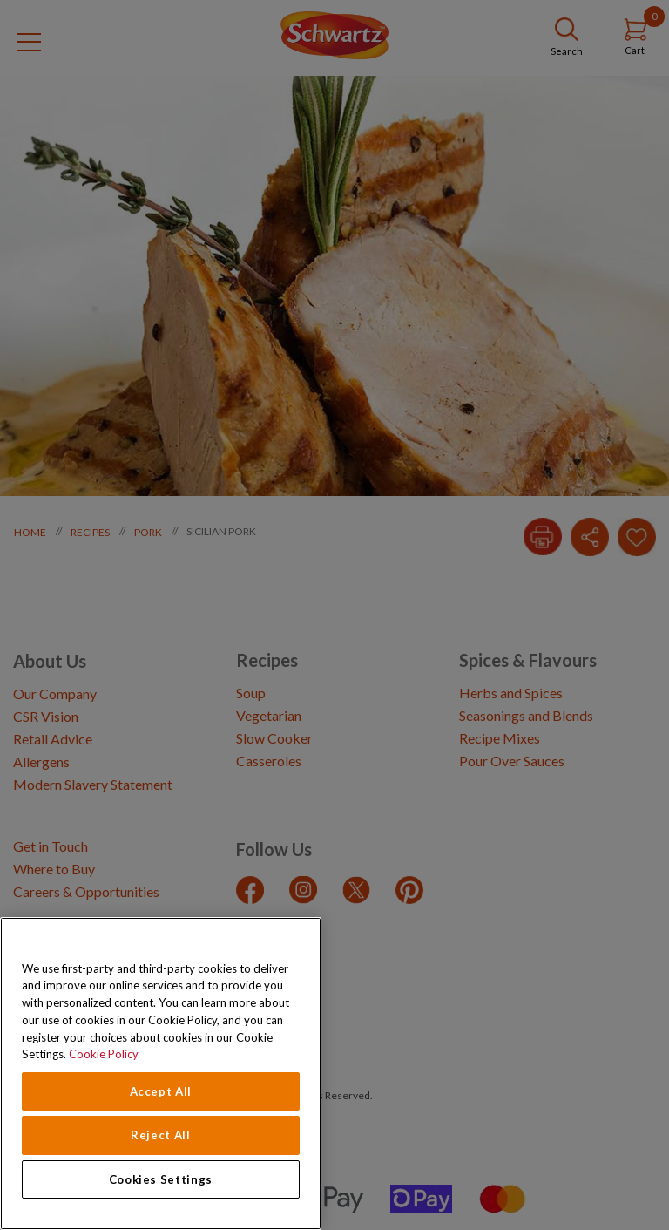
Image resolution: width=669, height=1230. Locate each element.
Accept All (161, 1091)
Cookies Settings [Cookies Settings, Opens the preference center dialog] (161, 1179)
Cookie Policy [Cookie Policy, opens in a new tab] (104, 1054)
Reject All (161, 1135)
